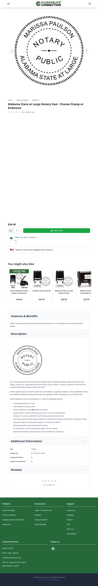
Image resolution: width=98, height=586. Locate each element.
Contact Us (71, 510)
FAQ (68, 524)
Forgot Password (41, 520)
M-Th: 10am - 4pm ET (10, 553)
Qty (10, 230)
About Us (70, 529)
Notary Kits (6, 524)
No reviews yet (28, 112)
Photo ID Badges (8, 510)
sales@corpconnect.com (11, 557)
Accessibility (71, 534)
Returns (70, 520)
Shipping (70, 515)
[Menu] (8, 3)
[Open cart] (89, 3)
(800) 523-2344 (8, 548)
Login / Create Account (43, 510)
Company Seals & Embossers (13, 520)
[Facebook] (53, 548)
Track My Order (40, 524)
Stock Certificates (9, 515)
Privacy (57, 580)
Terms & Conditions (45, 580)
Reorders (38, 515)
